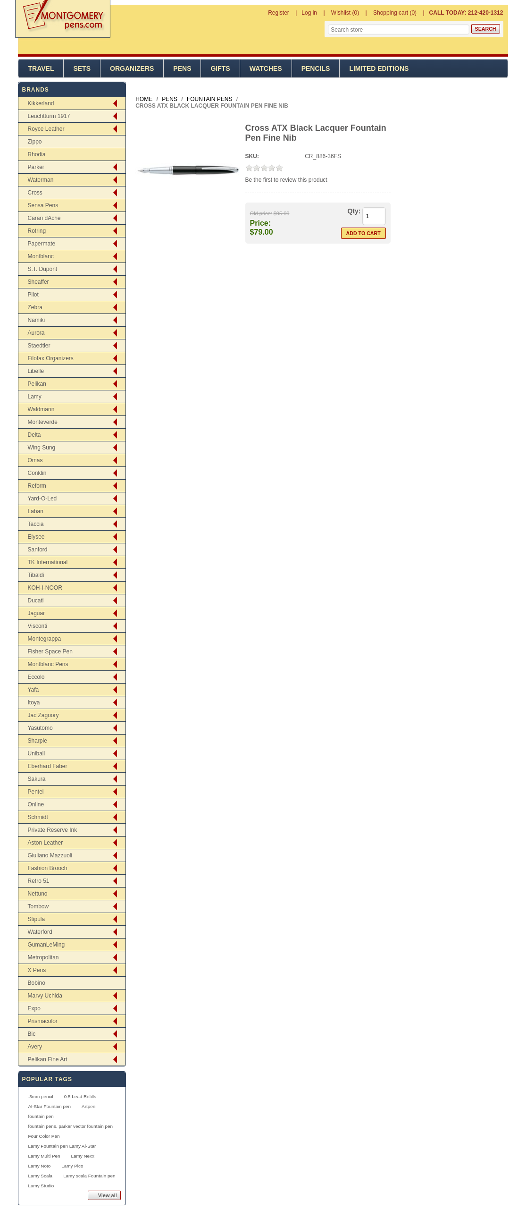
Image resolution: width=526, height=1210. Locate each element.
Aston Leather (45, 842)
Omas (34, 460)
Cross (34, 192)
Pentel (35, 791)
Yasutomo (39, 728)
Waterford (39, 932)
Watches (266, 68)
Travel (41, 68)
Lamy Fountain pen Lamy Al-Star (62, 1146)
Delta (34, 435)
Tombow (38, 906)
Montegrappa (44, 638)
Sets (82, 68)
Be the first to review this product (286, 180)
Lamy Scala (40, 1175)
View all (107, 1195)
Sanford (37, 549)
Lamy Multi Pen (44, 1156)
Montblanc (40, 256)
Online (35, 804)
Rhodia (36, 154)
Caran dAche (43, 218)
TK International (47, 562)
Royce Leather (45, 129)
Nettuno (37, 893)
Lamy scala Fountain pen (89, 1175)
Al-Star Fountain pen (49, 1106)
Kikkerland (40, 103)
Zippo (34, 141)
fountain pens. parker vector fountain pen (70, 1126)
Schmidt (37, 817)
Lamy (34, 396)
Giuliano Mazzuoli (49, 855)
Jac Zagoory (42, 715)
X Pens (36, 970)
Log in (309, 12)
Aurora (35, 333)
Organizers (132, 68)
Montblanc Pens (47, 664)
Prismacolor (42, 1021)
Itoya (33, 702)
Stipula (36, 919)
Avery (34, 1046)
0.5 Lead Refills (80, 1096)
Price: (260, 223)
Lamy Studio (41, 1185)
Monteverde (42, 422)
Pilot (32, 294)
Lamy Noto (39, 1165)
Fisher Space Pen (49, 651)
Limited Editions (379, 68)
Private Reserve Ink (52, 830)
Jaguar (36, 613)
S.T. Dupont (42, 269)
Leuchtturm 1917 (48, 116)
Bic (31, 1034)
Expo (33, 1008)
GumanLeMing (46, 944)
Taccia (35, 524)
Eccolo (35, 677)
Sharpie (37, 740)
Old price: (261, 213)
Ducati (35, 600)
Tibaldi (35, 575)
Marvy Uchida (44, 995)
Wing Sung (41, 447)
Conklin (36, 473)
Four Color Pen (43, 1136)
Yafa (33, 689)
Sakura (36, 779)
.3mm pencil (40, 1096)
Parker (35, 167)
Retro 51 (38, 881)
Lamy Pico (72, 1165)
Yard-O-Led (42, 498)
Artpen (88, 1106)
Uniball (36, 753)
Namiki (36, 320)
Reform (36, 485)
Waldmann (40, 409)
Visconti (37, 626)
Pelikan (36, 384)
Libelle (35, 371)
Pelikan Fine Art (47, 1059)
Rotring (36, 231)
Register (278, 12)
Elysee (35, 536)
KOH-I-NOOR (44, 587)
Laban (35, 511)
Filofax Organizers (50, 358)
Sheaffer (38, 282)
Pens (182, 68)
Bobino (36, 983)
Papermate (41, 243)
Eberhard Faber (47, 766)
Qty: (353, 211)
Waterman (40, 180)
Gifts (220, 68)
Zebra (34, 307)
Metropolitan (42, 957)
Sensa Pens (42, 205)
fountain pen (40, 1116)
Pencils (315, 68)
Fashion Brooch (47, 868)
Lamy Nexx (82, 1156)
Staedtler (38, 345)
